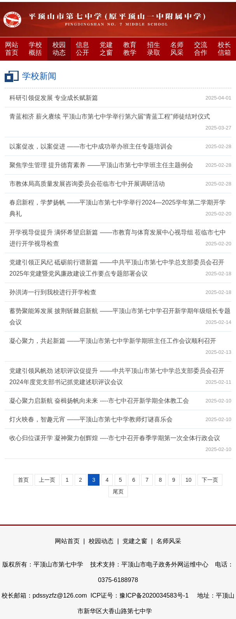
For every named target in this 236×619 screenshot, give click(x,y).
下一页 (210, 480)
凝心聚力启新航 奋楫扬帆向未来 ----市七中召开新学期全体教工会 (99, 400)
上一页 (47, 480)
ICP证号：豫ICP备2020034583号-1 (140, 595)
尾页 (118, 491)
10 (188, 480)
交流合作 (200, 48)
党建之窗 (106, 48)
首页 (23, 480)
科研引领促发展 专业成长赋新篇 (53, 97)
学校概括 (35, 48)
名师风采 (177, 48)
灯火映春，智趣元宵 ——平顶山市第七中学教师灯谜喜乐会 (91, 419)
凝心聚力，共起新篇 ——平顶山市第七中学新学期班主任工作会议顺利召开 (112, 340)
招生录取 (153, 48)
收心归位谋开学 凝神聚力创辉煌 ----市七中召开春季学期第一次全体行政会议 (114, 438)
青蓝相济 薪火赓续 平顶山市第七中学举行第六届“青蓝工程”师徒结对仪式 (109, 116)
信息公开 (82, 48)
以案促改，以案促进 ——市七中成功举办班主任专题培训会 (91, 146)
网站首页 (11, 48)
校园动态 (59, 48)
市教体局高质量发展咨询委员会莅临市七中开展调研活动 (87, 183)
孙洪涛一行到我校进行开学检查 (52, 292)
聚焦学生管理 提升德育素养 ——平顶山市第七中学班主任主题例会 (101, 165)
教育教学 (129, 48)
